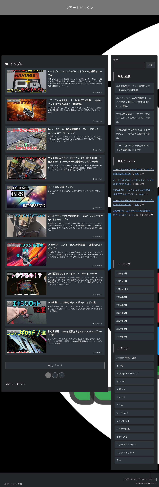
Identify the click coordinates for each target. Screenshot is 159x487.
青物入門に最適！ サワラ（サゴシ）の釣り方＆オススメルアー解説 (133, 118)
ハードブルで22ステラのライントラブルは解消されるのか (133, 147)
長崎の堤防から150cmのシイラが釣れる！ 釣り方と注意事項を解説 (133, 133)
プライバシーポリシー (146, 479)
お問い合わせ (130, 479)
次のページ (55, 365)
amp (137, 173)
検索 (115, 60)
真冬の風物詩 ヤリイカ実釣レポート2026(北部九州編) (133, 88)
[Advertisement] (79, 35)
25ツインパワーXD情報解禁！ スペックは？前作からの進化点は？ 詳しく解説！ (134, 102)
